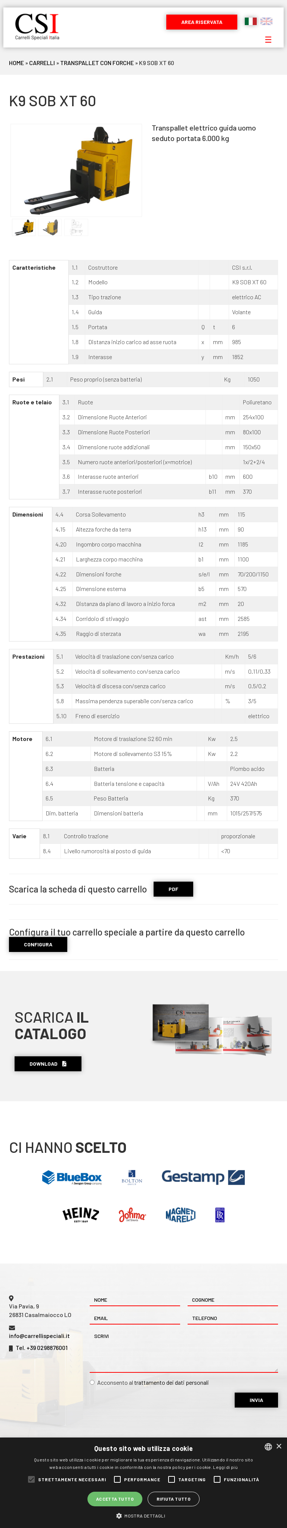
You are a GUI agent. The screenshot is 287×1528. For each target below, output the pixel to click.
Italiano (251, 21)
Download (48, 1063)
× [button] (278, 1446)
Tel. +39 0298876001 (42, 1347)
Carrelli (42, 62)
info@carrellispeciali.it (39, 1335)
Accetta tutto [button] (115, 1498)
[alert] (143, 1482)
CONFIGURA (38, 944)
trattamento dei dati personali (171, 1382)
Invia (256, 1400)
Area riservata (201, 22)
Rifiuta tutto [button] (174, 1498)
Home (16, 62)
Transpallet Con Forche (97, 62)
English (266, 21)
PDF (173, 889)
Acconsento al (149, 1382)
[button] (143, 1515)
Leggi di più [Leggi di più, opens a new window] (225, 1467)
